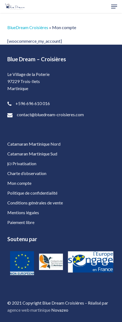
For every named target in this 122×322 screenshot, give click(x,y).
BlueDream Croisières (27, 27)
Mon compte (19, 183)
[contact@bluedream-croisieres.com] (61, 115)
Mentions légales (23, 212)
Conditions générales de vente (35, 202)
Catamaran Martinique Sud (32, 153)
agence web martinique (28, 309)
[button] (114, 6)
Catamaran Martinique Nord (33, 143)
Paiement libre (20, 222)
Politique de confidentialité (32, 192)
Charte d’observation (26, 173)
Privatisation (21, 163)
